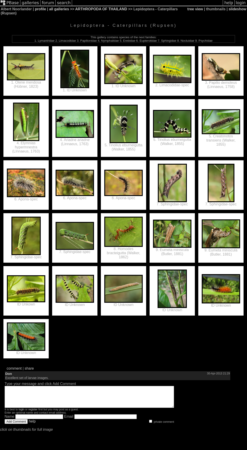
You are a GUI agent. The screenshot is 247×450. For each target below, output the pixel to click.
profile (40, 9)
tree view (195, 9)
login (21, 413)
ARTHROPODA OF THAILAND (101, 9)
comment (14, 368)
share (29, 368)
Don (8, 374)
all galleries (59, 9)
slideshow (237, 9)
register (33, 413)
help (32, 425)
